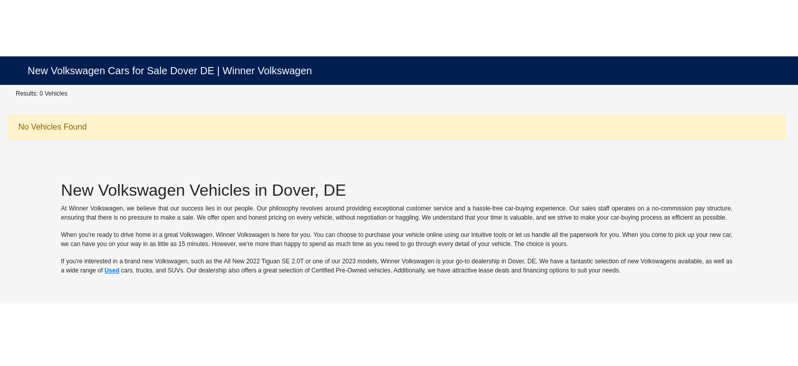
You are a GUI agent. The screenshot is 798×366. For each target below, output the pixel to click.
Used (111, 270)
